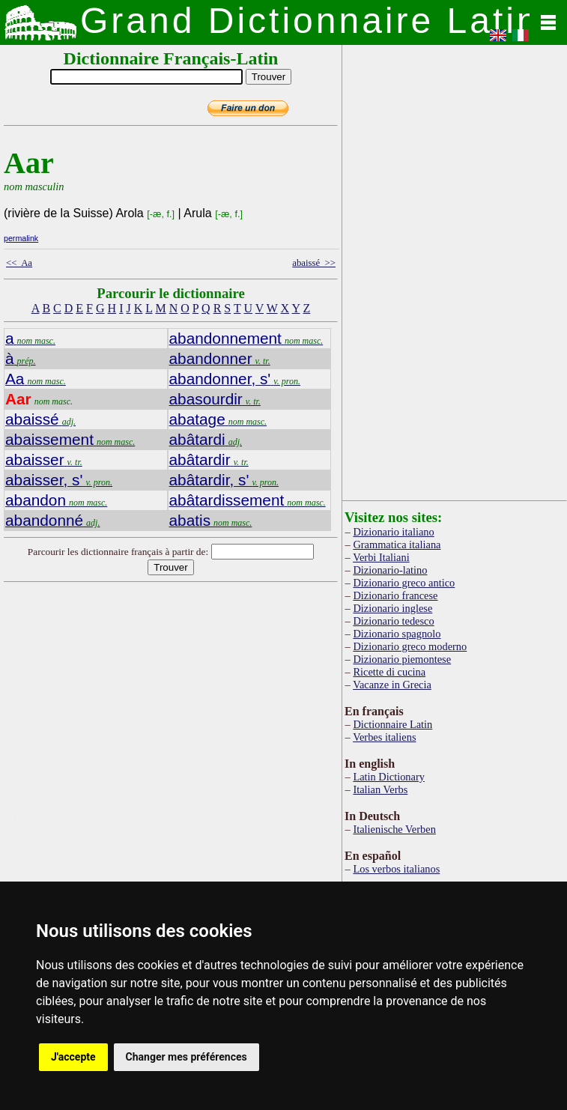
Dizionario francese (395, 595)
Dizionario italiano (393, 532)
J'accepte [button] (73, 1057)
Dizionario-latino (390, 570)
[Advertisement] (223, 706)
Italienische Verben (394, 829)
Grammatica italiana (396, 545)
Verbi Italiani (381, 557)
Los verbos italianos (396, 869)
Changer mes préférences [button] (186, 1057)
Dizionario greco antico (404, 583)
